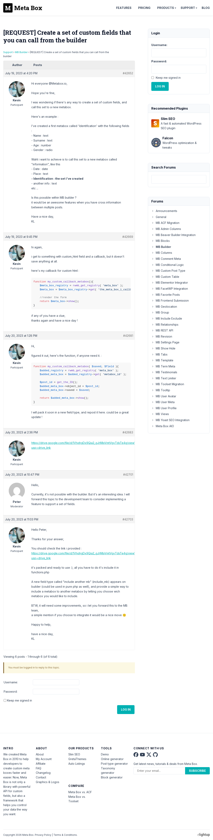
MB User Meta (163, 402)
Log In (126, 709)
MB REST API (162, 330)
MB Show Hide (163, 348)
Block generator (112, 777)
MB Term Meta (163, 366)
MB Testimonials (164, 372)
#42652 (128, 73)
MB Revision (161, 336)
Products (165, 7)
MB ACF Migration (165, 222)
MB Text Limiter (163, 378)
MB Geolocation (164, 306)
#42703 (128, 519)
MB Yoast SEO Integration (170, 420)
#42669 (127, 236)
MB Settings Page (165, 342)
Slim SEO (74, 754)
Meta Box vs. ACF (80, 792)
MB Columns (161, 252)
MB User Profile (164, 408)
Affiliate (41, 763)
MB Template (162, 360)
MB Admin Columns (166, 229)
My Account (44, 759)
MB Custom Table (165, 276)
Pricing (144, 7)
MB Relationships (164, 324)
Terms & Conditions (65, 834)
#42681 (128, 335)
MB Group (160, 312)
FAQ (38, 768)
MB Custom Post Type (168, 270)
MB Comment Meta (166, 258)
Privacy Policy (43, 834)
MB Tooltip (160, 390)
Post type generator (114, 763)
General (158, 217)
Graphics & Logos (47, 782)
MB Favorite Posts (165, 294)
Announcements (164, 211)
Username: (11, 682)
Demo (105, 754)
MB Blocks (160, 240)
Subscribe (197, 770)
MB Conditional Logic (167, 264)
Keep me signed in (19, 700)
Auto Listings (76, 763)
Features (123, 7)
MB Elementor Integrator (169, 282)
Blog (206, 7)
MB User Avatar (163, 396)
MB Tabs (159, 354)
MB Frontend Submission (170, 300)
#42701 (128, 474)
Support (188, 7)
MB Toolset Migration (167, 384)
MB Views (160, 414)
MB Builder (21, 52)
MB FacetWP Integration (169, 288)
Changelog (43, 772)
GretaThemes (77, 759)
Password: (10, 691)
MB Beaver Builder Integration (173, 235)
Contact (41, 777)
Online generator (112, 759)
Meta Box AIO (162, 426)
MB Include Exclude (166, 318)
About (40, 754)
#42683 (128, 432)
